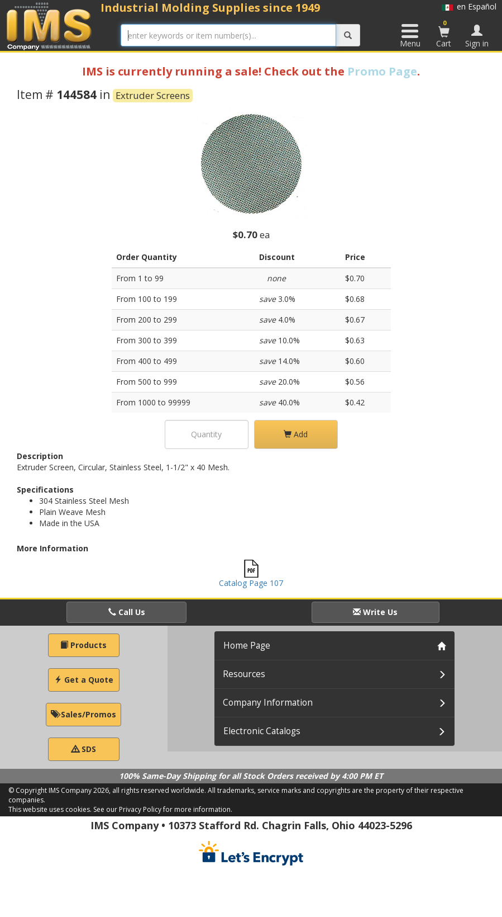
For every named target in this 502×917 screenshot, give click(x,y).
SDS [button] (83, 749)
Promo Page (382, 71)
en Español (469, 6)
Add (296, 434)
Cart (444, 33)
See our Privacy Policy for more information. (162, 809)
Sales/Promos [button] (83, 714)
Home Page (246, 645)
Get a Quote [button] (83, 679)
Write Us (375, 612)
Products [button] (83, 645)
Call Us (126, 612)
